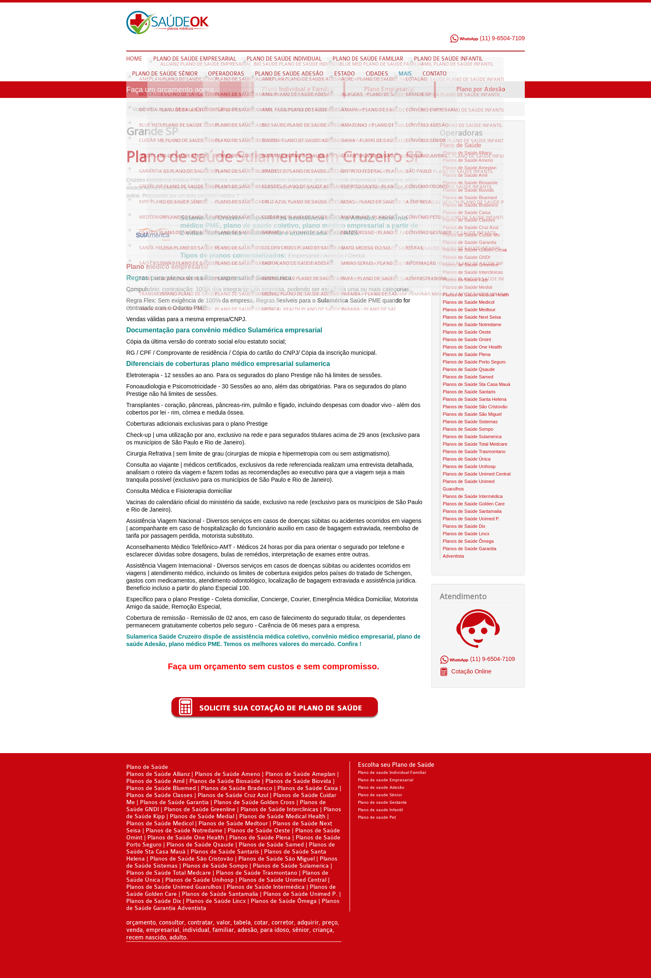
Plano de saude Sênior (380, 795)
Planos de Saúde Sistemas (470, 421)
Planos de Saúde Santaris (469, 391)
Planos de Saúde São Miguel (472, 414)
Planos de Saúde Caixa (466, 212)
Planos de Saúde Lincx (466, 533)
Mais (182, 109)
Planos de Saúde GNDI (466, 257)
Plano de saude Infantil (380, 809)
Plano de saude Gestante (382, 802)
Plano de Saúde (460, 145)
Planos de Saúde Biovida (468, 190)
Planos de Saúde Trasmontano (474, 451)
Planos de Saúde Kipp (465, 279)
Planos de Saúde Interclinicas (473, 272)
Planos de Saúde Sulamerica (472, 436)
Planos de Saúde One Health (472, 346)
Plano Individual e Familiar (298, 89)
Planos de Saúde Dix (464, 526)
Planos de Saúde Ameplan (470, 167)
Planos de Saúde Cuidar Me (471, 234)
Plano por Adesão (480, 89)
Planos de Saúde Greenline (471, 264)
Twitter (503, 24)
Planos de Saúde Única (466, 458)
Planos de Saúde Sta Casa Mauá (476, 384)
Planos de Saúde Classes (469, 219)
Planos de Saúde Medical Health (476, 294)
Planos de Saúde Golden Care (473, 503)
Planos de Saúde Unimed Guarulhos (174, 886)
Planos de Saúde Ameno (468, 160)
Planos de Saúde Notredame (472, 324)
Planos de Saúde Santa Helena (475, 399)
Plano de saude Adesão (381, 787)
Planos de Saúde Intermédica (472, 496)
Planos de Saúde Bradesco (470, 204)
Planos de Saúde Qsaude (468, 369)
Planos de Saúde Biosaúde (470, 182)
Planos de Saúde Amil (465, 175)
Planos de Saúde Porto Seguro (474, 361)
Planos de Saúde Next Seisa (472, 317)
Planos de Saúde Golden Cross (475, 249)
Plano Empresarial (389, 89)
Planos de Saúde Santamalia (472, 511)
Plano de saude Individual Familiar (392, 772)
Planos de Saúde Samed (468, 376)
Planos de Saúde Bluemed (470, 197)
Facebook (487, 24)
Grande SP (210, 109)
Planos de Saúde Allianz (467, 152)
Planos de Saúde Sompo (468, 429)
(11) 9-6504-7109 (487, 38)
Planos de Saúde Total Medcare (475, 443)
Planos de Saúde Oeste (467, 331)
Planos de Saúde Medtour (469, 309)
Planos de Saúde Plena (466, 354)
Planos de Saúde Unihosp (469, 466)
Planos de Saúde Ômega (468, 541)
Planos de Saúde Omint (467, 339)
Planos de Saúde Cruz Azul (470, 227)
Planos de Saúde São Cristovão (475, 406)
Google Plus (518, 24)
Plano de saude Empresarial (385, 780)
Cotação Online (470, 671)
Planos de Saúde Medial (467, 287)
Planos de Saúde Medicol (468, 302)
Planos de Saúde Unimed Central (476, 473)
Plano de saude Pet (377, 817)
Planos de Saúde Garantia (469, 242)
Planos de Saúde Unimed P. (471, 518)
